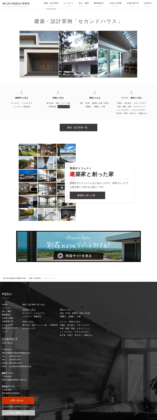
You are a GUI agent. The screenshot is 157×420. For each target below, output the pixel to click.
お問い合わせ (17, 400)
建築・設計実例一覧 (77, 127)
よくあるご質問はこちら (17, 413)
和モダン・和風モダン (138, 113)
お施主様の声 (132, 5)
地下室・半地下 (122, 113)
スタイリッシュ (139, 107)
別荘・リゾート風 (63, 103)
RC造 (87, 103)
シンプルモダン (123, 110)
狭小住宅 (50, 103)
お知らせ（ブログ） (10, 328)
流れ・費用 (84, 5)
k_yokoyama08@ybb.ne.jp (20, 366)
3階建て (97, 107)
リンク (4, 331)
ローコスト (15, 103)
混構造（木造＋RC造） (101, 103)
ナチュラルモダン (139, 110)
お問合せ (148, 5)
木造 (81, 103)
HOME (14, 278)
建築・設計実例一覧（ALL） (34, 304)
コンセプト (68, 5)
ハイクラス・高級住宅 (21, 107)
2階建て (88, 107)
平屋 (103, 107)
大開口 (119, 103)
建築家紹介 (99, 5)
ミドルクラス (27, 103)
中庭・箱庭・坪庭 (124, 107)
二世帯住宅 (51, 107)
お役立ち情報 (115, 5)
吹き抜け (127, 103)
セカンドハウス (64, 107)
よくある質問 (7, 325)
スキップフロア (140, 103)
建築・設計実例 (51, 5)
